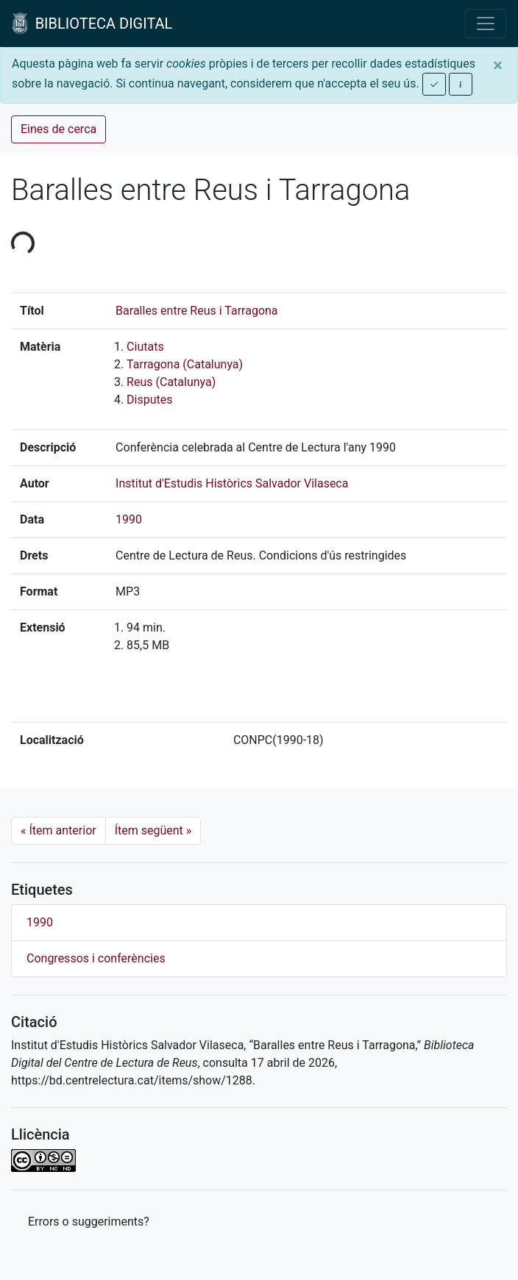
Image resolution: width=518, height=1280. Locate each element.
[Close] (497, 65)
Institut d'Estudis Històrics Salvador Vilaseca (232, 483)
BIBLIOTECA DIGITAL (92, 23)
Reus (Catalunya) (171, 382)
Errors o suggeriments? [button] (88, 1222)
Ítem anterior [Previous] (58, 830)
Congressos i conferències (96, 958)
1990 (129, 519)
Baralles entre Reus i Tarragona (196, 311)
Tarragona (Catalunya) (185, 364)
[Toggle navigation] (485, 23)
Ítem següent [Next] (153, 830)
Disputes (149, 400)
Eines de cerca (58, 129)
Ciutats (145, 347)
